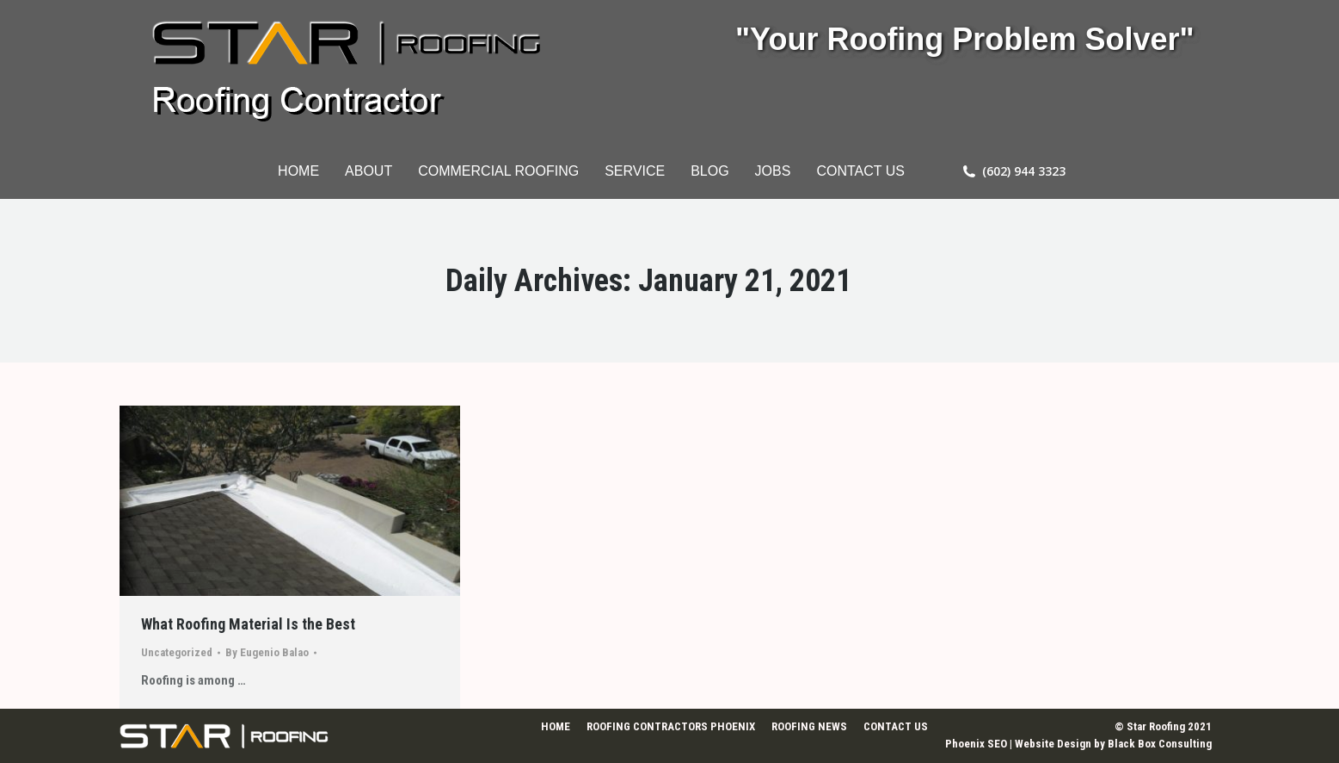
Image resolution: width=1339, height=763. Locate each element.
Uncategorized (176, 652)
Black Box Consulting (1160, 743)
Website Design (1053, 743)
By (267, 652)
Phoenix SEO (976, 743)
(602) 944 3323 (1024, 171)
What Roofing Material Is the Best (248, 624)
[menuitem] (298, 171)
